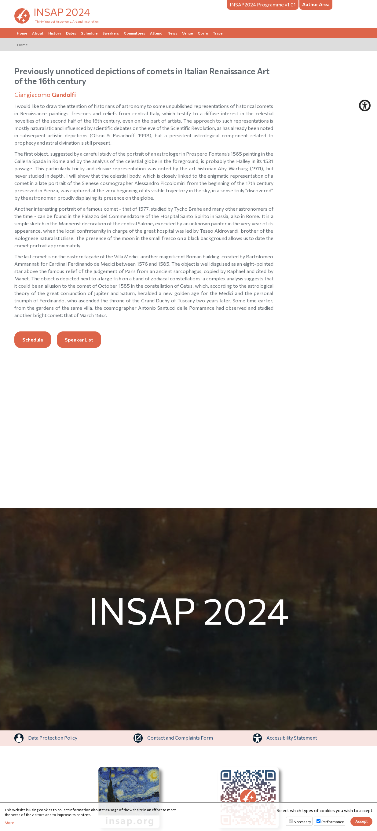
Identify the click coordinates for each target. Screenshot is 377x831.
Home (22, 33)
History (54, 33)
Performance (332, 821)
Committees (134, 33)
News (172, 33)
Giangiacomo (45, 94)
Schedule (89, 33)
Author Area (316, 4)
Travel (218, 33)
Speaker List (79, 339)
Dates (71, 33)
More (9, 822)
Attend (156, 33)
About (37, 33)
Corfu (203, 33)
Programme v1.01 (263, 4)
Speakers (110, 33)
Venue (187, 33)
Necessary (302, 821)
